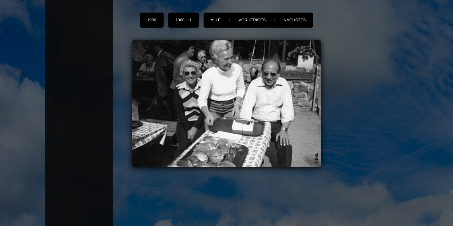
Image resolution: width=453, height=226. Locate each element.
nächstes (295, 20)
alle (216, 20)
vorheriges (252, 20)
